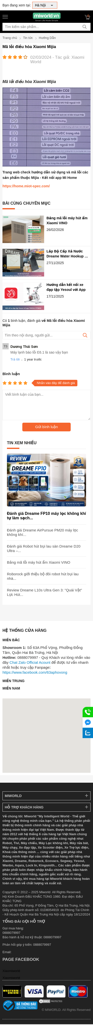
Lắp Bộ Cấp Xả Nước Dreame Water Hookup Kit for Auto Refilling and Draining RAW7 (68, 254)
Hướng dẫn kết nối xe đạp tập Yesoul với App (66, 287)
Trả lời (15, 359)
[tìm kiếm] (85, 27)
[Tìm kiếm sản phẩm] (46, 27)
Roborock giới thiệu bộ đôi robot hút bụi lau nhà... (43, 576)
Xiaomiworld (11, 971)
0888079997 (42, 944)
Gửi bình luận (46, 427)
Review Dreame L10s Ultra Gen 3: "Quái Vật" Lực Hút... (44, 592)
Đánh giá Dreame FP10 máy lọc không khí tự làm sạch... (46, 515)
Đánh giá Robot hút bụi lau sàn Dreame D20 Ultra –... (43, 548)
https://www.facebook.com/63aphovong (34, 672)
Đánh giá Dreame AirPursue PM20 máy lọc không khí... (42, 532)
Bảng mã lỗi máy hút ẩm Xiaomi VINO (67, 220)
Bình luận (11, 374)
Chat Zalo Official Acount (29, 662)
